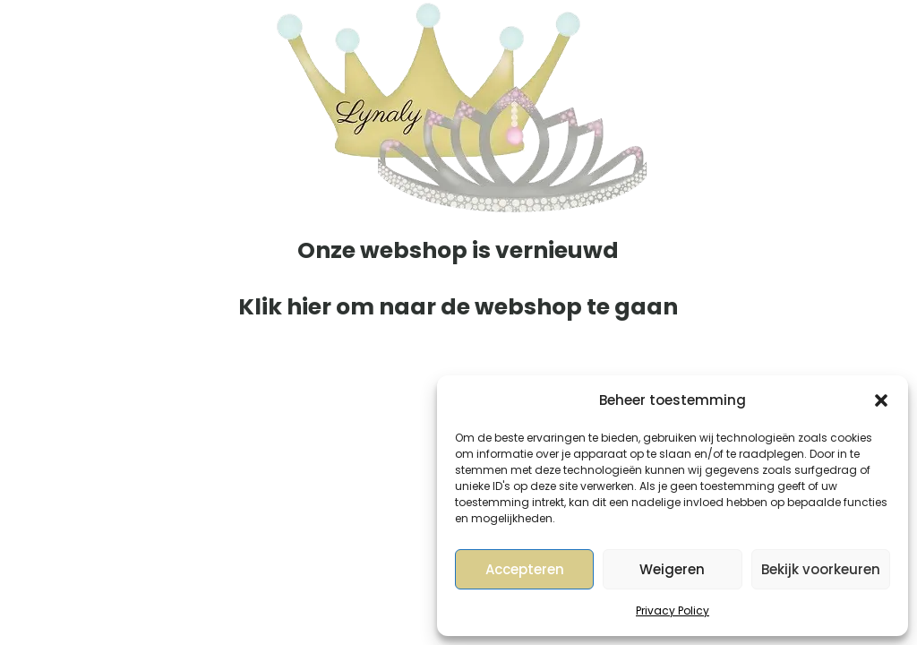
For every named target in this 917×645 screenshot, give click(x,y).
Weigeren (672, 569)
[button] (881, 400)
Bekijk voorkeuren (820, 569)
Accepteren (524, 569)
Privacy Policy (672, 610)
